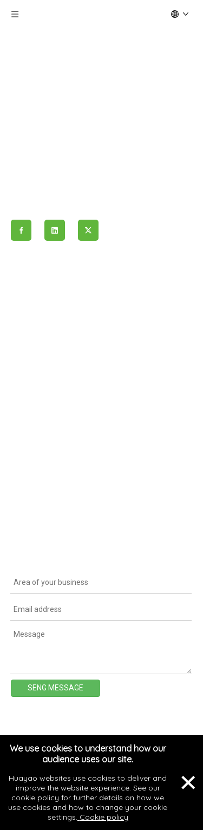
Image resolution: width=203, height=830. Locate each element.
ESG (18, 400)
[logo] (101, 74)
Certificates (31, 489)
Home (21, 299)
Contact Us (31, 420)
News (21, 380)
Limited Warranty (41, 530)
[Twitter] (88, 230)
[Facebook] (21, 230)
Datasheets (31, 469)
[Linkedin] (54, 230)
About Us (27, 319)
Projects (26, 360)
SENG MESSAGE (55, 687)
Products (27, 339)
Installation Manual (44, 510)
